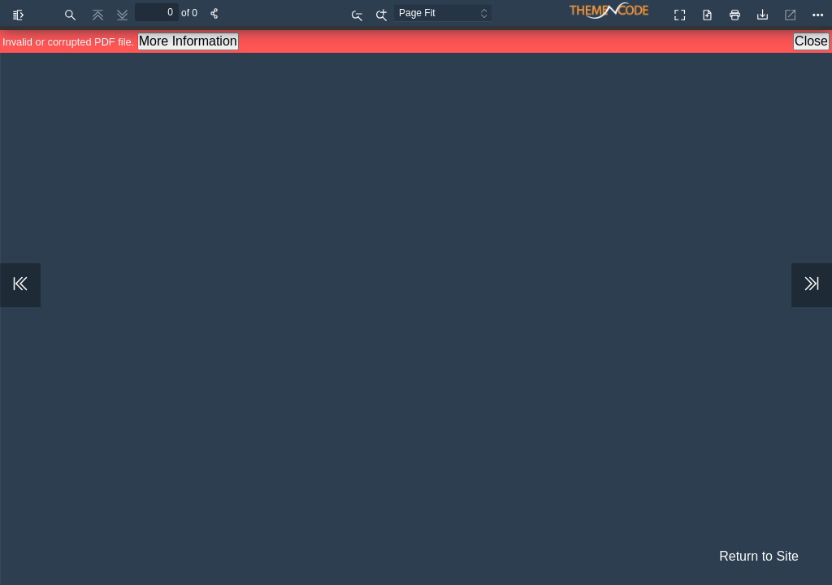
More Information (188, 41)
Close (811, 41)
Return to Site (759, 556)
